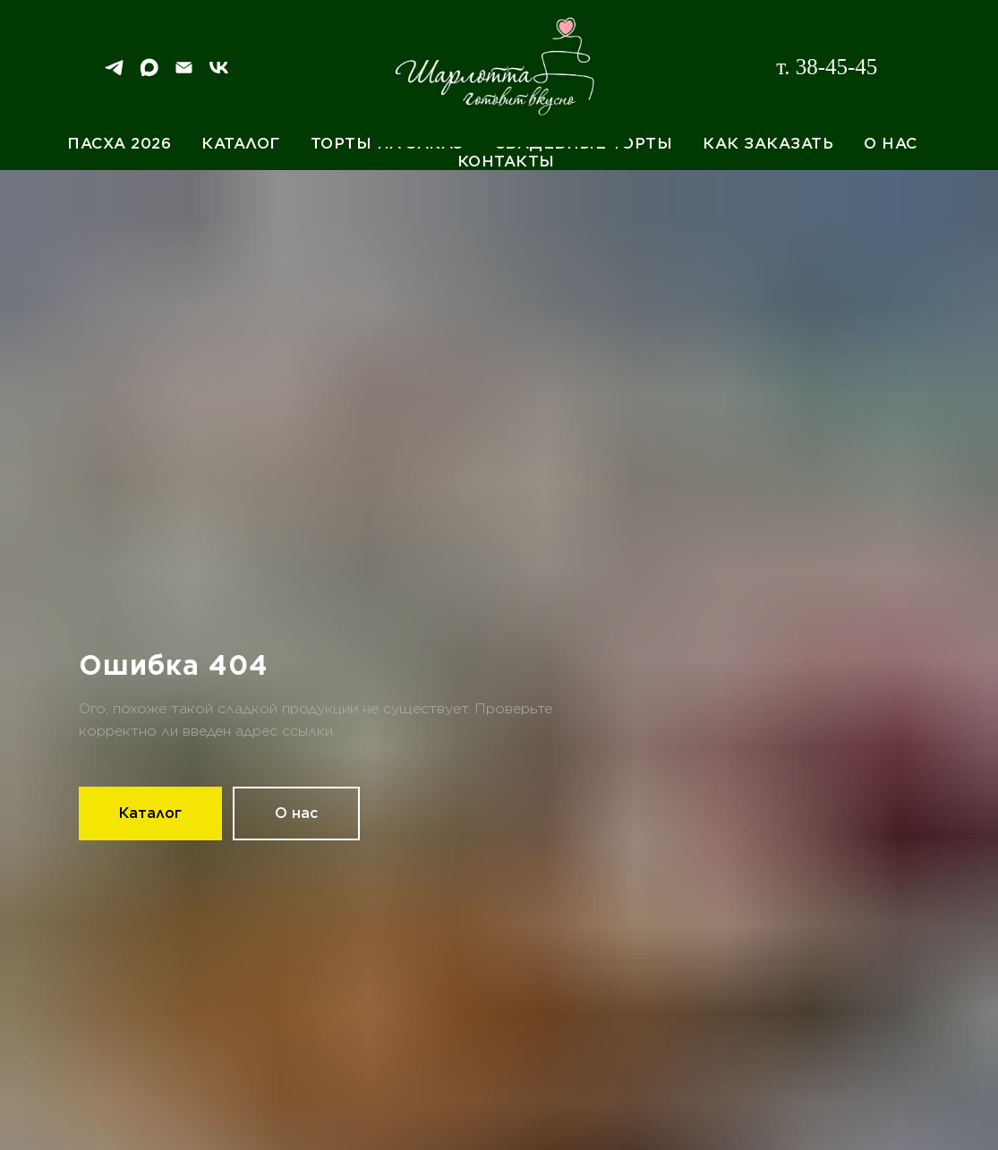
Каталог (240, 143)
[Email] (184, 73)
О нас (890, 143)
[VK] (219, 73)
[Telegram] (114, 73)
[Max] (149, 73)
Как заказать (768, 143)
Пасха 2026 (119, 143)
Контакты (506, 161)
